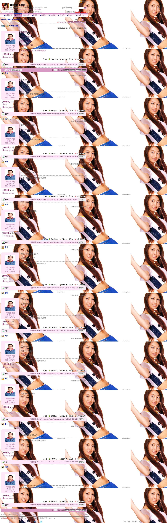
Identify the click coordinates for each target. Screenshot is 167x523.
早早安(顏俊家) (17, 7)
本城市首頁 (8, 15)
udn (3, 12)
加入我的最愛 (29, 9)
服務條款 (27, 518)
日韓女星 (19, 12)
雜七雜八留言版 (14, 19)
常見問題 (20, 518)
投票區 (34, 15)
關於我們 (13, 518)
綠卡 (5, 105)
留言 (6, 50)
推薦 (84, 28)
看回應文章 (61, 22)
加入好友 (12, 50)
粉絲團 (31, 521)
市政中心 (79, 15)
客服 (49, 518)
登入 (125, 521)
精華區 (26, 15)
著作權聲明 (35, 518)
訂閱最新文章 (38, 9)
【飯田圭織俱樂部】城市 (30, 12)
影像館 (43, 15)
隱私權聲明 (43, 518)
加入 (129, 521)
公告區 (61, 15)
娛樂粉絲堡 (12, 12)
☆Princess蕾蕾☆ (37, 7)
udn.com (85, 518)
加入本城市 (13, 9)
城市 (6, 12)
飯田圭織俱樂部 (17, 5)
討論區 (18, 15)
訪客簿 (69, 15)
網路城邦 (85, 2)
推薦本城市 (20, 9)
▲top (86, 514)
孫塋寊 (45, 7)
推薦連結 (52, 15)
